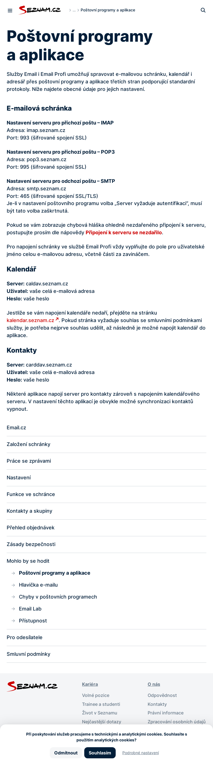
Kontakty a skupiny (29, 511)
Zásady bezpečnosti (31, 544)
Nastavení (19, 477)
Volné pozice (95, 695)
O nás (154, 684)
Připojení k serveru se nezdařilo (124, 232)
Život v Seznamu (99, 713)
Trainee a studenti (101, 704)
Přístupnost (33, 621)
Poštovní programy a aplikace (54, 573)
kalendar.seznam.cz (30, 320)
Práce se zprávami (29, 461)
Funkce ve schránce (31, 494)
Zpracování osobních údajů (177, 721)
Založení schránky (28, 444)
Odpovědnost (162, 695)
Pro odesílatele (25, 637)
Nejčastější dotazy (101, 721)
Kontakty (157, 704)
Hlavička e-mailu (38, 585)
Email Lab (30, 609)
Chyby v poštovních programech (58, 597)
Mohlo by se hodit (28, 561)
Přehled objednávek (31, 527)
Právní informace (166, 713)
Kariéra (90, 684)
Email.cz (16, 427)
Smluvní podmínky (28, 654)
